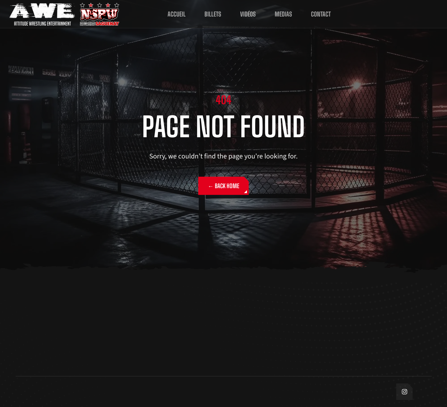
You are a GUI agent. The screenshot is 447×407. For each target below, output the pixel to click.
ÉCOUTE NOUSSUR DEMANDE (412, 14)
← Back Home (223, 185)
